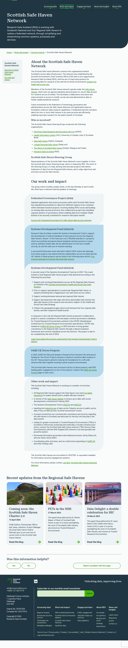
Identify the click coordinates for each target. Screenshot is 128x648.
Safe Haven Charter (55, 406)
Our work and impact (9, 86)
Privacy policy (54, 640)
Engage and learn (85, 615)
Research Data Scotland (44, 159)
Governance (100, 634)
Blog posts (113, 625)
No (36, 573)
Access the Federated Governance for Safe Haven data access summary (61, 228)
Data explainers (83, 628)
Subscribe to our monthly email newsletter (58, 596)
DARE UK (91, 449)
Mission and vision (100, 627)
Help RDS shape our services (85, 624)
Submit (89, 601)
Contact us (94, 5)
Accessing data (44, 615)
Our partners (101, 623)
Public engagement (85, 620)
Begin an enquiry (43, 620)
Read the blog (25, 549)
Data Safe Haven (41, 149)
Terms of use (42, 640)
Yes (16, 573)
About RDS (101, 615)
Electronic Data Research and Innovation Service (54, 139)
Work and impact (21, 60)
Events (111, 628)
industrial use (50, 416)
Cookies (64, 640)
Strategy (99, 631)
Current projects (38, 60)
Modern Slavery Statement (95, 640)
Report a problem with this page (97, 573)
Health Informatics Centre (45, 143)
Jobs (82, 640)
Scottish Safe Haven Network (63, 629)
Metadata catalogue (44, 633)
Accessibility (73, 640)
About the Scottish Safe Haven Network (12, 80)
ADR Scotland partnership (64, 620)
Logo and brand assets (45, 643)
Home (9, 60)
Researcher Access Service (44, 624)
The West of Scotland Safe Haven (48, 156)
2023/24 (77, 412)
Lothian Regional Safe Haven (46, 152)
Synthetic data (60, 633)
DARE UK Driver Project (51, 334)
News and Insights (113, 616)
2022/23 (66, 412)
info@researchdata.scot (17, 596)
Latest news (113, 623)
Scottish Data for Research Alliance (65, 624)
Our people (100, 620)
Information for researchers (42, 629)
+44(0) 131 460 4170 (15, 598)
